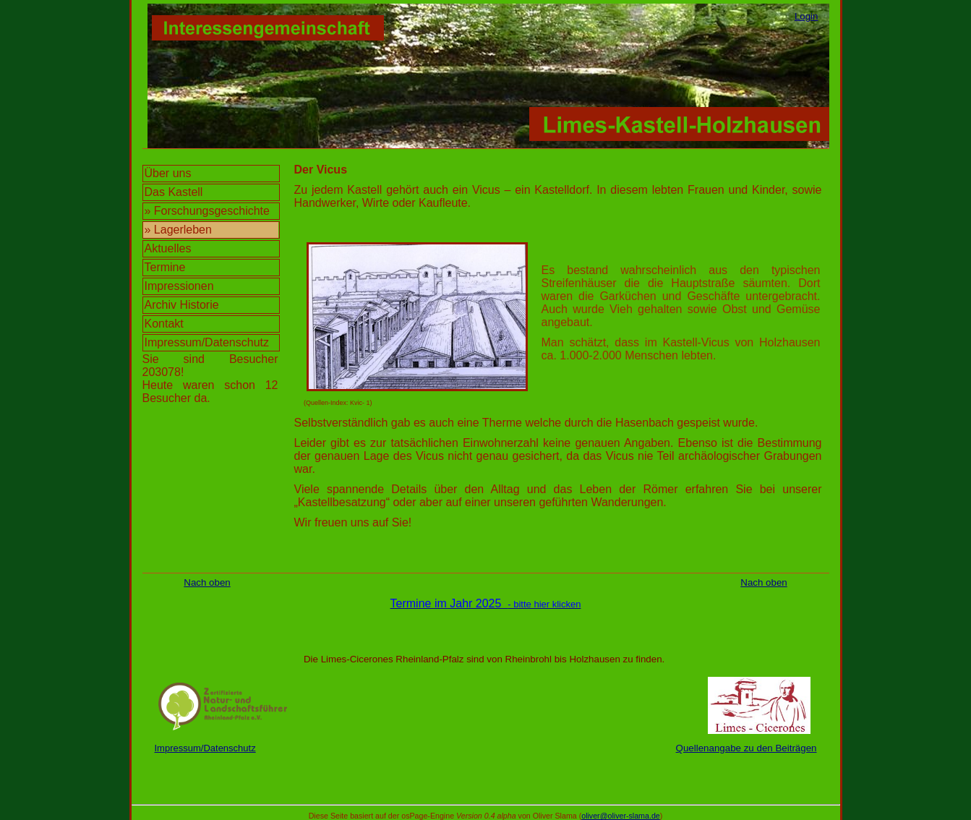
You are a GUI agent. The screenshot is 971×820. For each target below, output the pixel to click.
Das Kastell (174, 192)
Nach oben (207, 582)
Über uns (168, 173)
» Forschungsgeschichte (207, 211)
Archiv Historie (182, 305)
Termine (165, 267)
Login (806, 16)
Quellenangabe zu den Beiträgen (746, 748)
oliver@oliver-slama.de (620, 815)
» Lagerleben (178, 229)
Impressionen (179, 286)
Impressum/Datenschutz (207, 342)
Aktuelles (168, 248)
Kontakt (164, 323)
